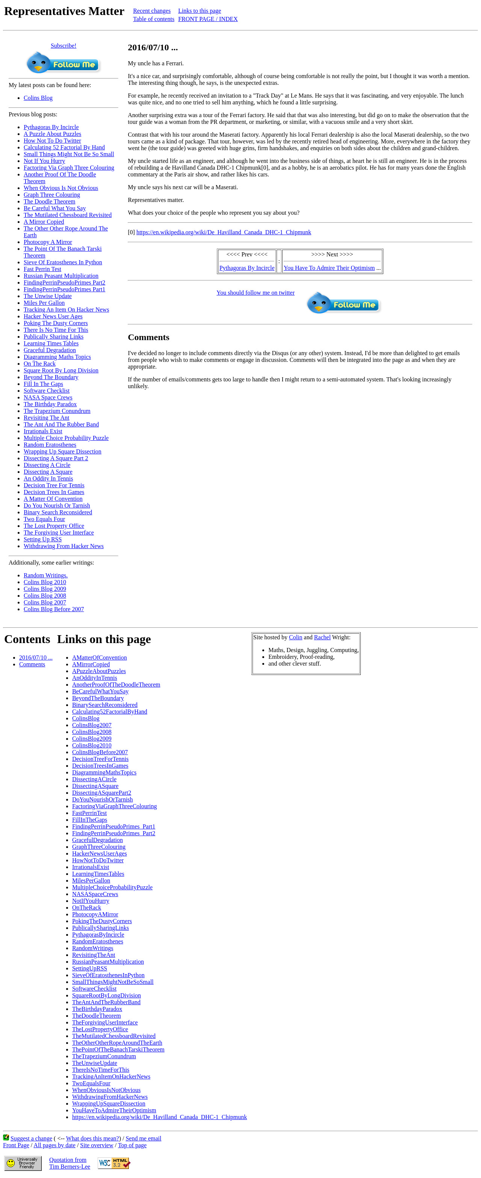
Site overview (96, 1145)
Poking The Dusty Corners (56, 323)
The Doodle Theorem (49, 201)
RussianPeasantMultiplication (108, 961)
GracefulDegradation (97, 840)
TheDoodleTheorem (96, 1015)
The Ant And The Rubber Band (61, 424)
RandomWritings (92, 948)
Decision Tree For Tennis (54, 485)
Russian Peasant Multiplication (61, 276)
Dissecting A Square (48, 471)
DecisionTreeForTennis (100, 759)
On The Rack (40, 363)
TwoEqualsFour (91, 1083)
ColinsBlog (86, 718)
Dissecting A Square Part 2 (56, 458)
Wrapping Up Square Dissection (62, 451)
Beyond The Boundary (51, 377)
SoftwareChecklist (94, 988)
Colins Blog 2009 (45, 589)
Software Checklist (47, 390)
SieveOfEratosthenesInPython (108, 975)
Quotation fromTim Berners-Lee (69, 1163)
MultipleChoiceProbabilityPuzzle (112, 887)
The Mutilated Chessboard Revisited (68, 215)
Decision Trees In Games (54, 492)
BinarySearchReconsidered (105, 705)
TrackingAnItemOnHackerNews (111, 1076)
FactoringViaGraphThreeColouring (114, 806)
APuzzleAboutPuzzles (99, 671)
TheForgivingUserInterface (105, 1022)
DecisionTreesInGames (100, 765)
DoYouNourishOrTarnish (102, 799)
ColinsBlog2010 (92, 745)
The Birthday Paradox (50, 404)
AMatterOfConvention (99, 657)
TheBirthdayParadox (97, 1009)
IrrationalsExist (90, 867)
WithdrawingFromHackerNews (110, 1097)
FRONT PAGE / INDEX (208, 19)
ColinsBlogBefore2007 (100, 752)
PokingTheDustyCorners (102, 921)
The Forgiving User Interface (59, 532)
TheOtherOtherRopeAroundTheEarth (117, 1042)
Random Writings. (46, 575)
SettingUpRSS (89, 968)
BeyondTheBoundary (98, 698)
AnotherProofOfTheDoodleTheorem (116, 684)
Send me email (143, 1138)
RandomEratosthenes (97, 941)
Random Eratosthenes (50, 444)
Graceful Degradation (50, 350)
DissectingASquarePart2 (101, 792)
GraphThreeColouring (99, 847)
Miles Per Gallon (44, 303)
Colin (296, 637)
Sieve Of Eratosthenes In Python (63, 262)
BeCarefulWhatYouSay (100, 691)
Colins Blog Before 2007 (54, 609)
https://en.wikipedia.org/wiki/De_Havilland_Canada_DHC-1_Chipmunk (223, 232)
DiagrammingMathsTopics (104, 772)
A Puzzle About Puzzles (52, 134)
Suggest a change (31, 1138)
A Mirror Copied (44, 221)
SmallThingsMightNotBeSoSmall (113, 982)
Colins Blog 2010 (45, 582)
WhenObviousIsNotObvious (106, 1090)
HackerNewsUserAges (99, 853)
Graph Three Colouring (52, 194)
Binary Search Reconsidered (58, 512)
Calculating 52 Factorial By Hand (64, 147)
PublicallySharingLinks (100, 928)
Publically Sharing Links (53, 336)
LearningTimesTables (98, 874)
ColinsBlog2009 (92, 738)
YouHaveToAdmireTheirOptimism (114, 1110)
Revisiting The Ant (46, 417)
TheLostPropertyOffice (100, 1029)
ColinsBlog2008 (92, 732)
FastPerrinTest (89, 813)
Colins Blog (38, 98)
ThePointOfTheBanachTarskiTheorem (118, 1049)
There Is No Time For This (56, 330)
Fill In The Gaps (43, 384)
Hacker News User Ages (53, 316)
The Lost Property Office (54, 526)
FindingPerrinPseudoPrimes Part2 (64, 282)
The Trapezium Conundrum (57, 411)
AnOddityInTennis (94, 678)
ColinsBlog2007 (92, 725)
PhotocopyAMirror (95, 914)
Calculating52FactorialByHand (109, 711)
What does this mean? (92, 1138)
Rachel (322, 637)
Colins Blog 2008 (45, 595)
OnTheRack (86, 907)
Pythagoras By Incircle (51, 127)
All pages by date (54, 1145)
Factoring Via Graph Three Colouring (69, 167)
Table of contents (153, 19)
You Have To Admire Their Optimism (329, 268)
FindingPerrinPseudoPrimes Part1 (64, 289)
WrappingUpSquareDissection (108, 1103)
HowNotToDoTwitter (98, 860)
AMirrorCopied (91, 664)
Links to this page (199, 11)
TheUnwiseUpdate (94, 1063)
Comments (32, 664)
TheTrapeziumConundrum (104, 1056)
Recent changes (152, 11)
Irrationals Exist (43, 431)
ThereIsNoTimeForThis (100, 1070)
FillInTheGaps (89, 819)
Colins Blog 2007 (45, 602)
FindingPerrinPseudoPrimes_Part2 (113, 833)
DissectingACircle (94, 779)
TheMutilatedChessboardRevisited (114, 1036)
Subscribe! (63, 45)
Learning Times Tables (51, 343)
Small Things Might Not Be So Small (69, 154)
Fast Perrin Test (42, 269)
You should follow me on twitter (255, 292)
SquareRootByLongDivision (106, 995)
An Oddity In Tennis (48, 478)
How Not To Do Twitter (52, 140)
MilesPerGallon (91, 880)
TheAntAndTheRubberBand (106, 1002)
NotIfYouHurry (90, 901)
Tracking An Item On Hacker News (66, 309)
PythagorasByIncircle (98, 934)
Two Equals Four (44, 519)
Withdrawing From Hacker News (64, 546)
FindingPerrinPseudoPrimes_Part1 (113, 826)
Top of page (132, 1145)
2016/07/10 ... (36, 657)
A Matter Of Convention (53, 499)
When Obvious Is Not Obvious (61, 188)
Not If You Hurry (44, 161)
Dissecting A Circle (47, 465)
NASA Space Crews (48, 397)
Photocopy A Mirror (48, 242)
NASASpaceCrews (95, 894)
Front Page (16, 1145)
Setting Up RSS (43, 539)
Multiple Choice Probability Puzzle (66, 438)
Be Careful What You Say (55, 208)
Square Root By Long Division (61, 370)
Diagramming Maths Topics (57, 357)
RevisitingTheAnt (93, 955)
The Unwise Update (48, 296)
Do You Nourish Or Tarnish (57, 505)
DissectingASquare (95, 786)
